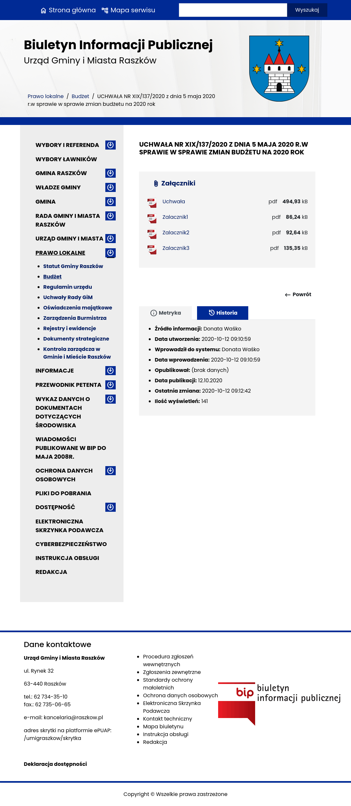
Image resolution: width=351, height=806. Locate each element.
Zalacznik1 (175, 217)
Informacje (55, 370)
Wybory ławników (66, 159)
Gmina (46, 201)
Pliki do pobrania (63, 493)
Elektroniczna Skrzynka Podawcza (70, 525)
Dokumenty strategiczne (76, 338)
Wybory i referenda (67, 145)
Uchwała (173, 201)
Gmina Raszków (61, 173)
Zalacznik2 (175, 232)
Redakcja (51, 572)
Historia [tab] (223, 313)
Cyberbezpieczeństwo (71, 544)
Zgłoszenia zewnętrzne (172, 672)
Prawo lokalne (46, 96)
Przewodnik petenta (69, 385)
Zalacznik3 (175, 248)
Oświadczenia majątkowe (77, 307)
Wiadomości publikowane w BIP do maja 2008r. (71, 448)
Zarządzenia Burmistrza (75, 318)
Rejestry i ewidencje (69, 328)
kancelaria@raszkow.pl (73, 717)
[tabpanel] (227, 368)
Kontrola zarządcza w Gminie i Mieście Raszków (77, 353)
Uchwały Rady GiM (68, 297)
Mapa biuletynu (163, 726)
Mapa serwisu (128, 10)
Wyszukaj (307, 10)
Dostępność (55, 507)
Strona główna (68, 10)
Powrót (297, 294)
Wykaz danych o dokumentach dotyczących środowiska (63, 412)
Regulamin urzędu (67, 287)
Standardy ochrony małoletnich (168, 683)
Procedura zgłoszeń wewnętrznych (168, 660)
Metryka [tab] (165, 313)
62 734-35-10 (50, 696)
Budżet (80, 96)
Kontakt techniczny (167, 718)
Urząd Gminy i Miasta (70, 238)
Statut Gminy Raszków (73, 266)
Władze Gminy (58, 187)
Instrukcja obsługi (67, 558)
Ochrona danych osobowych (64, 474)
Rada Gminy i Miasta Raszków (68, 220)
